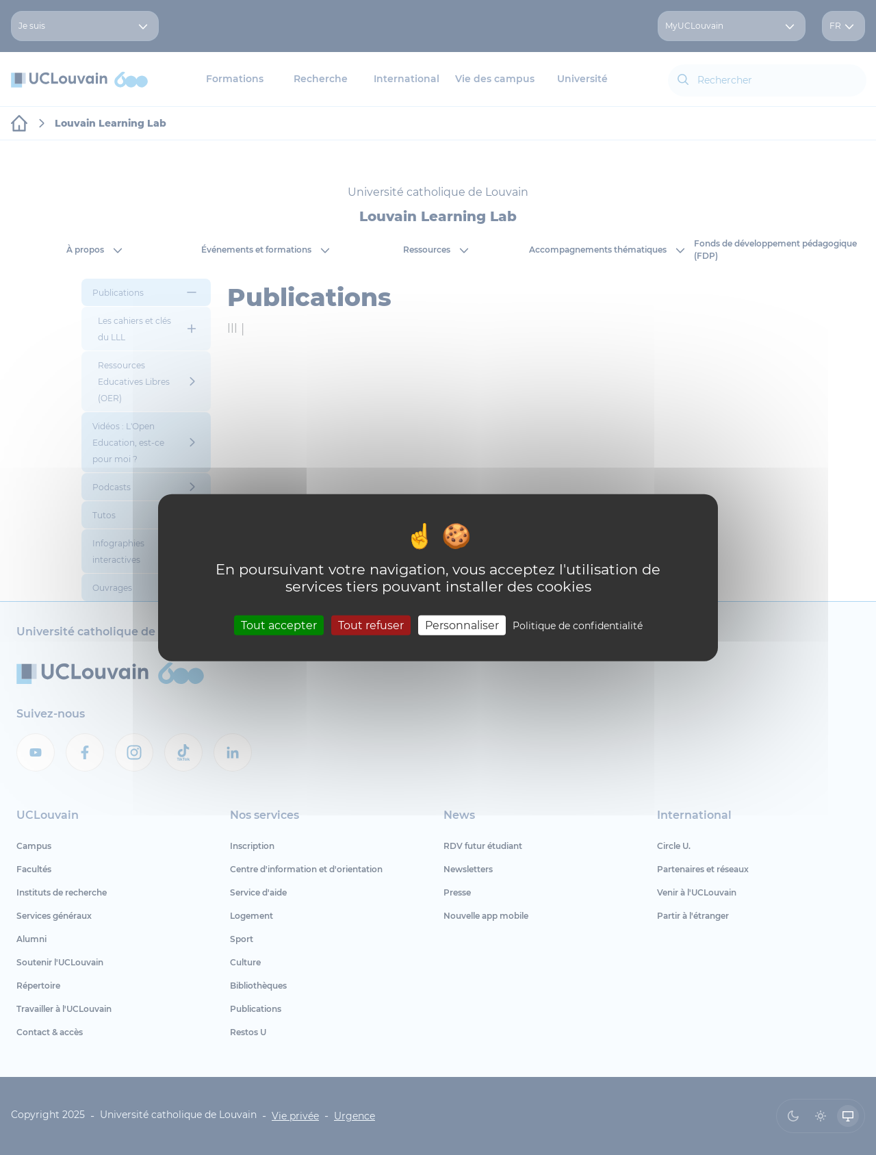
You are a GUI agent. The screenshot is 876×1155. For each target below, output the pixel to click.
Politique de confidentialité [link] (578, 626)
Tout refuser (371, 625)
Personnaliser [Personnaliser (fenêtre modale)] (462, 625)
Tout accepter (279, 625)
